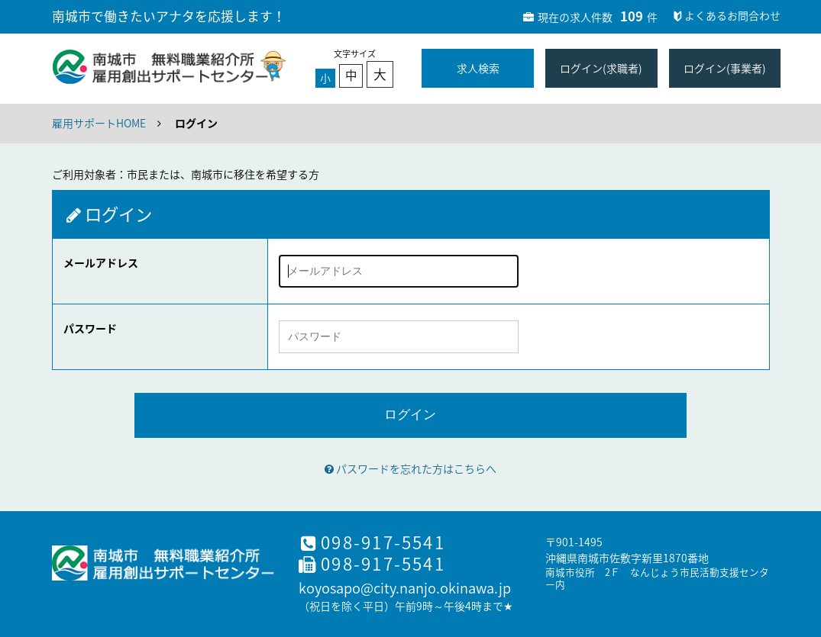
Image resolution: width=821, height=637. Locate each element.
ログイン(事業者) (725, 68)
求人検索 (478, 68)
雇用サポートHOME (99, 122)
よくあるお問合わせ (725, 15)
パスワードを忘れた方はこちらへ (410, 468)
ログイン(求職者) (601, 68)
